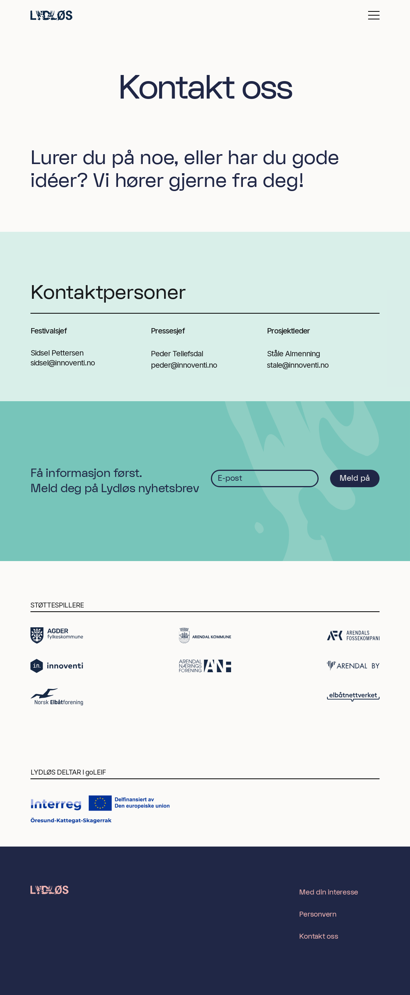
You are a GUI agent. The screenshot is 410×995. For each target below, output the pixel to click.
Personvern (318, 914)
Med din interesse (328, 892)
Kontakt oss (318, 936)
